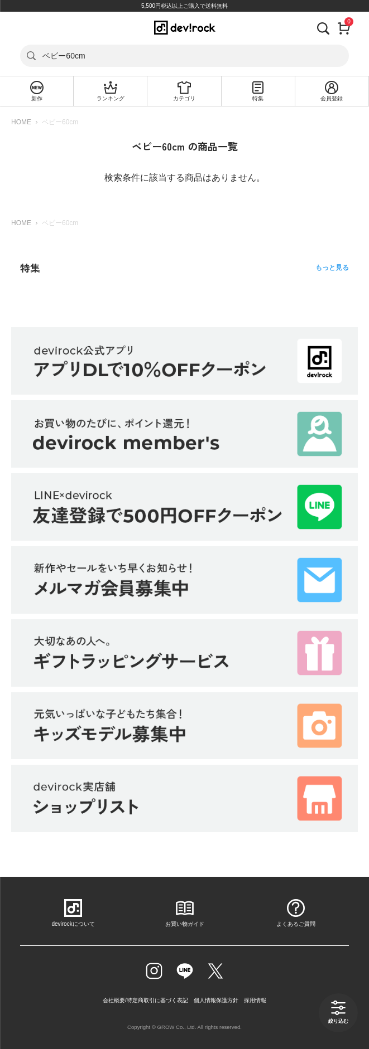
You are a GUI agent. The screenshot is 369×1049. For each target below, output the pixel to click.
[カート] (344, 27)
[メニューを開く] (20, 27)
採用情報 (255, 1000)
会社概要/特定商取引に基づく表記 (145, 1000)
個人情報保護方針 (216, 1000)
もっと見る (332, 267)
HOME (21, 122)
